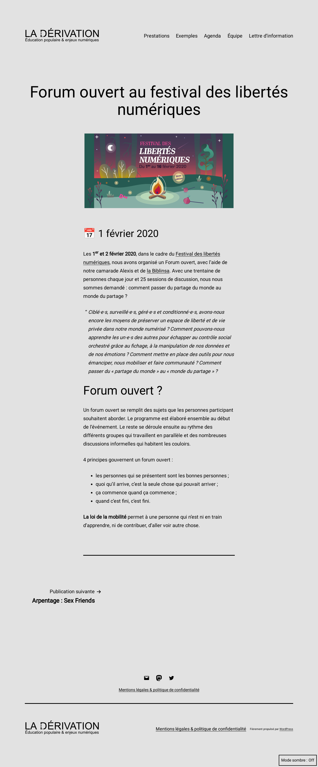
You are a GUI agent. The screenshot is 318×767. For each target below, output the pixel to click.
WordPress (286, 729)
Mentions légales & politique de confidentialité (201, 728)
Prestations (156, 36)
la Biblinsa (158, 271)
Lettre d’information (271, 36)
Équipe (235, 36)
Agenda (212, 36)
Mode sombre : (297, 760)
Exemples (187, 36)
